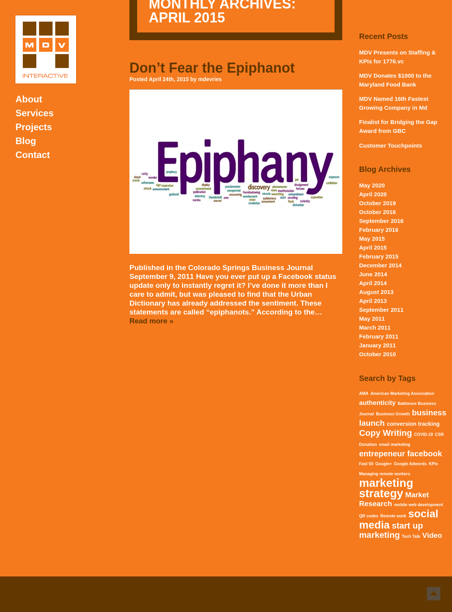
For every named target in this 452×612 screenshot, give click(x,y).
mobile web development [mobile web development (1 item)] (418, 504)
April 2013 (373, 301)
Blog (25, 141)
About (28, 99)
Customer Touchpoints (390, 145)
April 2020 (373, 194)
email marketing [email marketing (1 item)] (394, 444)
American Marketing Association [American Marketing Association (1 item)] (402, 393)
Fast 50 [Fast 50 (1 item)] (366, 463)
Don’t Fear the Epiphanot (212, 68)
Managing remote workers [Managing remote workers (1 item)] (384, 473)
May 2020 (372, 185)
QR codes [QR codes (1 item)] (369, 515)
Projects (33, 127)
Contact (32, 155)
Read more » (151, 321)
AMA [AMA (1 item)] (364, 393)
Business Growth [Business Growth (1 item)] (393, 413)
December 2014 (380, 265)
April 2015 (373, 247)
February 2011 (379, 336)
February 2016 (379, 229)
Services (34, 113)
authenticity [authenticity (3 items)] (377, 402)
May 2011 (372, 318)
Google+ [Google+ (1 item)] (384, 463)
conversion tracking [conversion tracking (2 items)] (413, 424)
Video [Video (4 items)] (432, 535)
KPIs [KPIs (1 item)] (433, 463)
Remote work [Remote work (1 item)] (393, 515)
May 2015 (372, 238)
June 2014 (373, 274)
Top (433, 593)
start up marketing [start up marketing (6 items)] (391, 530)
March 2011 (375, 327)
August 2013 (376, 292)
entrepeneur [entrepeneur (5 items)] (382, 453)
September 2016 (381, 221)
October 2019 (377, 203)
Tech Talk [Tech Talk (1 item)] (411, 536)
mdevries (210, 79)
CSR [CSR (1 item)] (439, 434)
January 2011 (377, 345)
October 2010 (377, 354)
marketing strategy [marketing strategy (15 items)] (386, 488)
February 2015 (379, 256)
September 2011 (381, 309)
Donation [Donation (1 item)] (368, 444)
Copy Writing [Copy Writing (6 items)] (385, 433)
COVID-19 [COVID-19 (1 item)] (423, 434)
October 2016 (377, 212)
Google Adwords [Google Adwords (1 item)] (410, 463)
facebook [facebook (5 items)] (424, 453)
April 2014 (373, 283)
